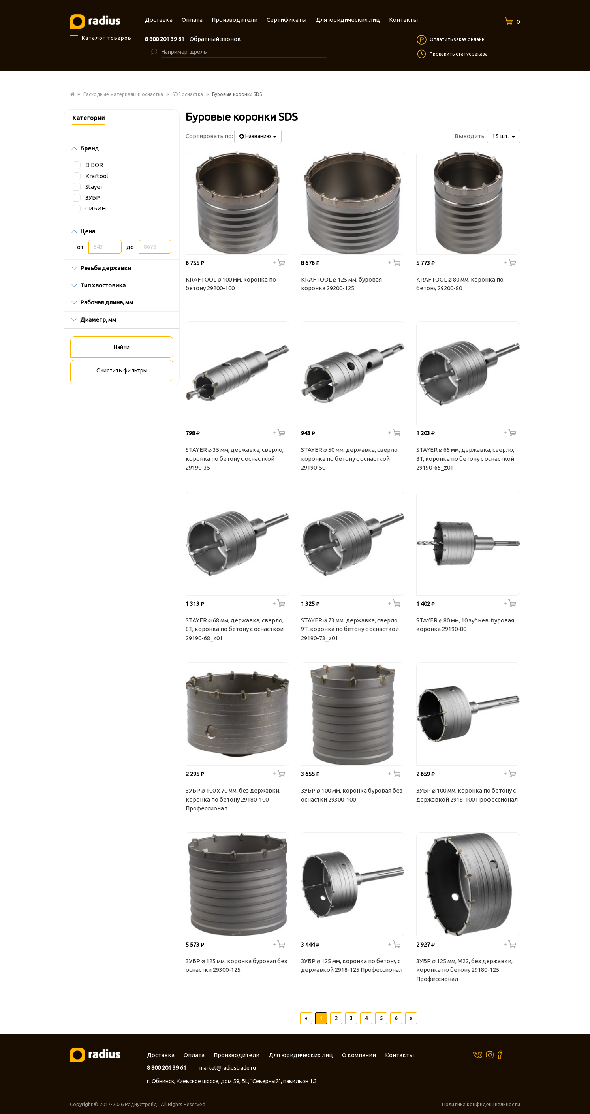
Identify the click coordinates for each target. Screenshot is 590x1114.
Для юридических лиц (301, 1055)
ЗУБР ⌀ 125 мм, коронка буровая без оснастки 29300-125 (236, 965)
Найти (122, 347)
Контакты (399, 1055)
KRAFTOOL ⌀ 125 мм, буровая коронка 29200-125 (341, 284)
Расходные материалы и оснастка (123, 94)
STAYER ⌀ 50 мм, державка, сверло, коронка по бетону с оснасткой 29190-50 (350, 458)
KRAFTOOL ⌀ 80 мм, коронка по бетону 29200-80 (460, 284)
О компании (359, 1055)
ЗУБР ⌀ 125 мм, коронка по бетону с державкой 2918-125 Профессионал (351, 965)
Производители (236, 1055)
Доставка (161, 1055)
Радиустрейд (141, 1104)
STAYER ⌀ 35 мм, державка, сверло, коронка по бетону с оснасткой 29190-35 (235, 458)
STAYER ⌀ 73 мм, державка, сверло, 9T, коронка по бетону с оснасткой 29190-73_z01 (350, 629)
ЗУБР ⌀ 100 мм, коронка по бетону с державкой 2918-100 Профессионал (467, 795)
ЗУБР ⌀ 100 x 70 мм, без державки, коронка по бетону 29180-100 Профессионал (233, 799)
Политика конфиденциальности (481, 1104)
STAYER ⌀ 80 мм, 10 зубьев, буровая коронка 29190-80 (465, 625)
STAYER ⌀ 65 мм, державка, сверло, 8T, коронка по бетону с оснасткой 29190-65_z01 (465, 458)
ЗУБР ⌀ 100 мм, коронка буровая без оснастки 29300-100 (351, 795)
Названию (257, 136)
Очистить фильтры (121, 370)
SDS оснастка (187, 94)
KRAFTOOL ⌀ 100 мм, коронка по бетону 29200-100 (231, 284)
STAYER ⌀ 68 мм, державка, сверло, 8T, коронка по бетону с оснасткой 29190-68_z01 (235, 629)
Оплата (194, 1055)
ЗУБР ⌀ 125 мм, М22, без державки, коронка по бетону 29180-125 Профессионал (464, 970)
